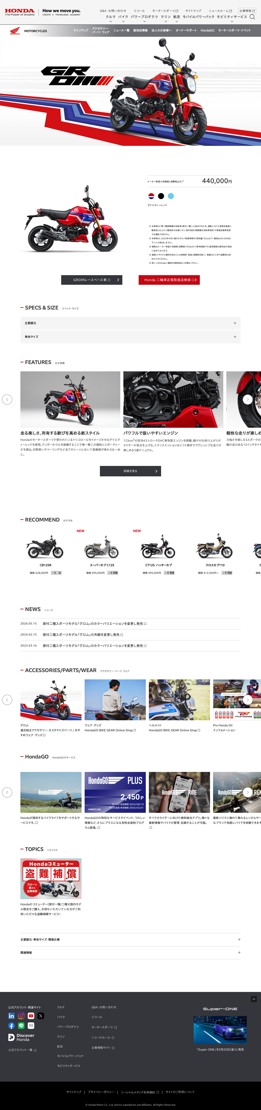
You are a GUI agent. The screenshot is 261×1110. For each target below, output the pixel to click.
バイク (125, 16)
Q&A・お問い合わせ (113, 6)
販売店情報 (140, 30)
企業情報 (247, 6)
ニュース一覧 (121, 30)
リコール (139, 6)
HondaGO (207, 30)
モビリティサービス (233, 16)
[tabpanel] (130, 92)
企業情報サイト (101, 1046)
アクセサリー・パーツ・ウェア (100, 30)
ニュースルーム (220, 6)
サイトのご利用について (180, 1091)
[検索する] (253, 16)
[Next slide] (248, 398)
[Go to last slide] (7, 398)
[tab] (151, 195)
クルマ (112, 16)
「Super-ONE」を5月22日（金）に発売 (220, 1048)
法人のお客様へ (161, 30)
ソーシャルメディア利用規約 (138, 1091)
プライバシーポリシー (101, 1091)
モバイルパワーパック (200, 16)
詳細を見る (130, 470)
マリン (167, 16)
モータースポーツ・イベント (234, 30)
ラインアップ (80, 30)
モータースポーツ (165, 6)
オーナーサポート (186, 30)
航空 (178, 16)
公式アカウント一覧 (20, 1048)
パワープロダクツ (145, 16)
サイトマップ (193, 6)
